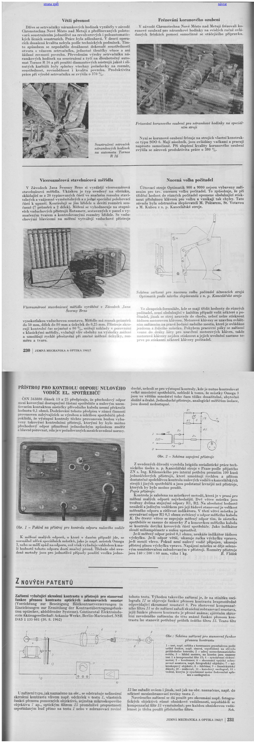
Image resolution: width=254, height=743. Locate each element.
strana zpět (51, 4)
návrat (222, 4)
